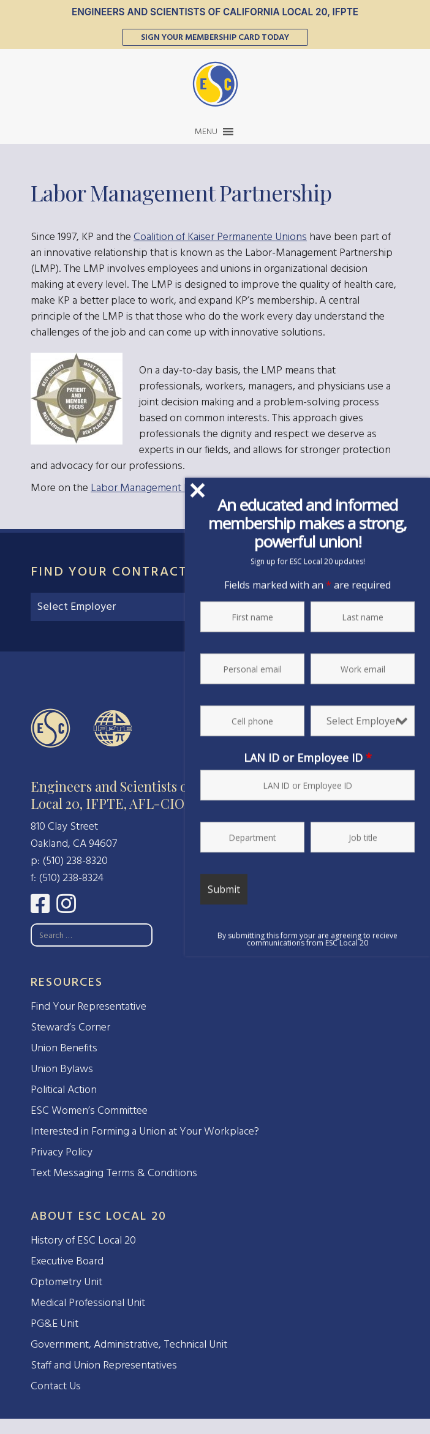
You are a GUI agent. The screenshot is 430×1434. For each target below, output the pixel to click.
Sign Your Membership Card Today (215, 37)
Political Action (64, 1089)
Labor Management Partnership (164, 488)
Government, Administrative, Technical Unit (129, 1344)
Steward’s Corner (70, 1027)
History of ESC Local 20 (83, 1240)
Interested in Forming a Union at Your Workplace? (145, 1131)
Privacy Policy (61, 1152)
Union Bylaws (62, 1069)
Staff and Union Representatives (104, 1365)
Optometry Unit (66, 1282)
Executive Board (67, 1261)
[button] (206, 131)
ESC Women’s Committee (89, 1110)
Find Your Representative (88, 1006)
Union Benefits (64, 1048)
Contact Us (56, 1386)
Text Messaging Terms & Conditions (114, 1173)
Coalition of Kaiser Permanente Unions (220, 237)
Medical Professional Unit (88, 1303)
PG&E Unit (54, 1323)
